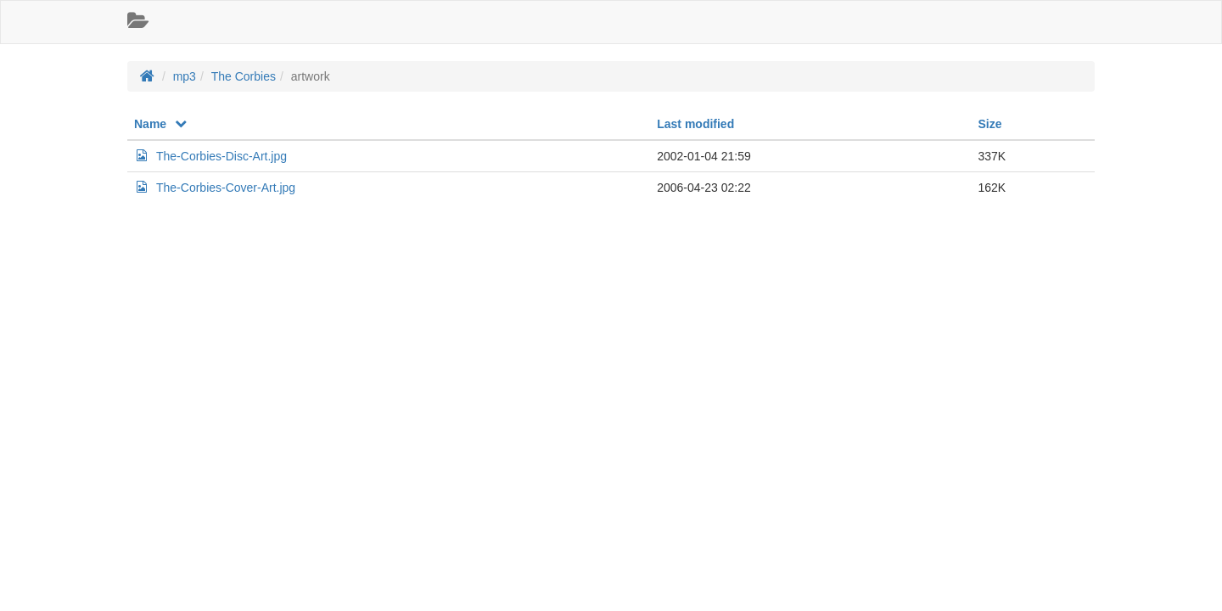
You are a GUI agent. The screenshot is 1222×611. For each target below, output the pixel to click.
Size (989, 124)
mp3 (184, 76)
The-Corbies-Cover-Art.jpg (214, 187)
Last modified (695, 124)
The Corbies (243, 76)
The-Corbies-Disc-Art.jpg (210, 156)
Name (161, 124)
